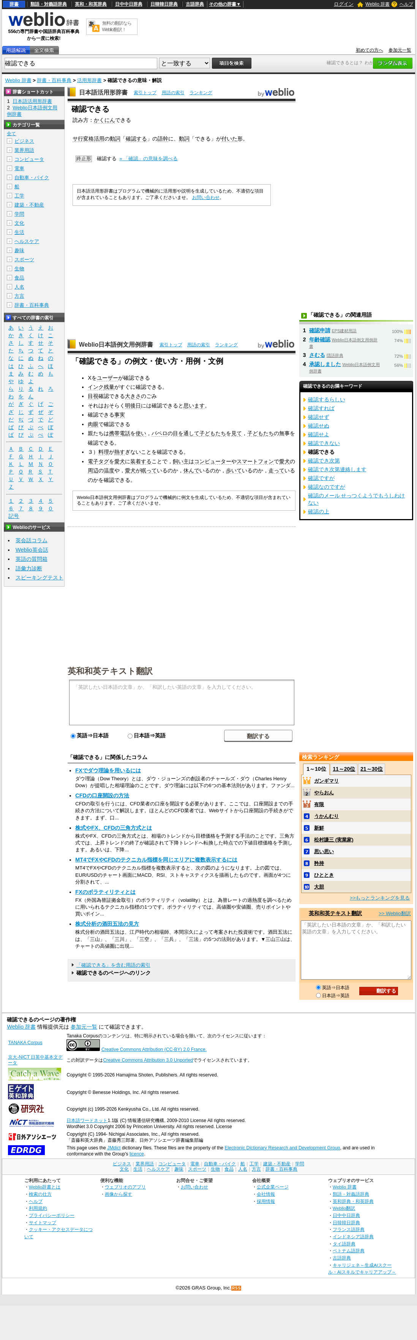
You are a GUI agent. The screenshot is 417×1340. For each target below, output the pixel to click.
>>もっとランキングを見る (380, 898)
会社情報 (266, 1194)
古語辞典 (195, 4)
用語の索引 (173, 92)
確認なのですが (326, 487)
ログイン (344, 4)
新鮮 (319, 828)
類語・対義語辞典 (48, 4)
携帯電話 (119, 433)
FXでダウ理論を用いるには (108, 770)
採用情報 (266, 1201)
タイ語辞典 (344, 1243)
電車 (19, 168)
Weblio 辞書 (377, 4)
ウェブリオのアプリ (125, 1186)
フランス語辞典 (349, 1229)
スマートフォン (255, 461)
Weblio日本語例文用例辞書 (116, 344)
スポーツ (24, 259)
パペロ (159, 433)
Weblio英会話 (32, 550)
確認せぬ (318, 426)
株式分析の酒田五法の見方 (107, 924)
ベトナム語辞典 (349, 1250)
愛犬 (119, 461)
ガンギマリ (326, 781)
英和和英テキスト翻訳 (110, 670)
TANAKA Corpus (25, 1042)
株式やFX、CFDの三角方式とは (113, 828)
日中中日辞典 (128, 4)
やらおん (324, 792)
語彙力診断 (29, 568)
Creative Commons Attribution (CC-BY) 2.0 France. (154, 1049)
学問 (19, 214)
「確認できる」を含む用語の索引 (113, 965)
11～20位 (344, 769)
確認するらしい (326, 399)
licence (137, 1154)
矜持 (319, 863)
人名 (19, 287)
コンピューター (212, 461)
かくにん (104, 120)
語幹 (163, 139)
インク (96, 387)
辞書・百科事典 (54, 80)
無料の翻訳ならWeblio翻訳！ (116, 26)
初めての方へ (369, 50)
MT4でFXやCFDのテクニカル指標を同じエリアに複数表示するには (156, 860)
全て (11, 133)
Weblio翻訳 (344, 1208)
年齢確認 (319, 339)
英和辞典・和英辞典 (353, 1201)
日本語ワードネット (86, 1120)
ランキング (201, 92)
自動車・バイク (31, 177)
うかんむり (326, 816)
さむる (317, 355)
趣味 (19, 250)
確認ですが (321, 478)
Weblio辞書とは (44, 1186)
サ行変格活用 (88, 139)
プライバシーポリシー (51, 1215)
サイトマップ (42, 1222)
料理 (103, 452)
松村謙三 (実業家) (333, 840)
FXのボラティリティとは (105, 892)
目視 (93, 396)
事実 (119, 415)
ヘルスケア (26, 241)
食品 (19, 278)
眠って (149, 470)
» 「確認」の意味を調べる (149, 158)
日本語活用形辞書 (103, 92)
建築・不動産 (29, 205)
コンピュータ (29, 159)
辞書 (14, 4)
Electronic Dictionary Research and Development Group (282, 1148)
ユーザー (107, 378)
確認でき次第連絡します (337, 469)
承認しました (325, 364)
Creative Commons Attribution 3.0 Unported (148, 1060)
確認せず (318, 417)
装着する (141, 461)
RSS (236, 1288)
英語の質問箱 (31, 559)
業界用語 (24, 150)
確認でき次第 (324, 461)
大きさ (133, 396)
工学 (19, 196)
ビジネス (24, 141)
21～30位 (371, 769)
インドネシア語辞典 (353, 1236)
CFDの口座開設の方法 (102, 795)
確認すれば (321, 408)
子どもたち (212, 433)
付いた (229, 139)
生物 (19, 268)
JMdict (113, 1148)
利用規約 (38, 1208)
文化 (19, 223)
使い (141, 433)
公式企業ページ (273, 1186)
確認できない (324, 443)
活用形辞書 (89, 80)
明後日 (133, 405)
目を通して (186, 433)
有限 (319, 804)
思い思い (324, 851)
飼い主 (181, 461)
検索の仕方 (40, 1194)
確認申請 (319, 330)
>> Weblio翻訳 (395, 913)
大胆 (319, 887)
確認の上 (318, 511)
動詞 (115, 139)
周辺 (93, 470)
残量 (109, 387)
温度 (109, 470)
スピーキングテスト (39, 578)
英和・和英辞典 (91, 4)
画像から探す (118, 1194)
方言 (19, 296)
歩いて (234, 470)
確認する (136, 139)
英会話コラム (31, 540)
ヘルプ (406, 4)
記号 (13, 516)
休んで (191, 470)
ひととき (324, 875)
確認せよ (318, 434)
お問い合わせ (206, 197)
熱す (119, 452)
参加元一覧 (400, 50)
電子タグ (98, 461)
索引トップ (145, 92)
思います (194, 405)
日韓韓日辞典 (164, 4)
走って (276, 470)
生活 (19, 232)
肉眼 (93, 424)
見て (236, 433)
